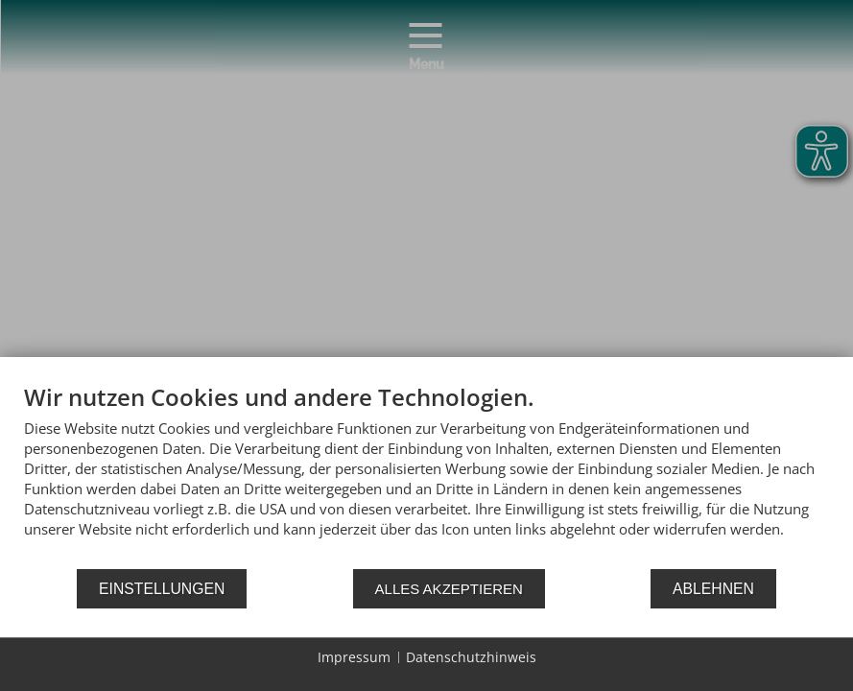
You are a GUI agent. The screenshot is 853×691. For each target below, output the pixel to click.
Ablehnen (713, 589)
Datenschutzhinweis (471, 657)
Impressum (354, 657)
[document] (426, 475)
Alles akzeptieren (449, 589)
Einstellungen (162, 589)
